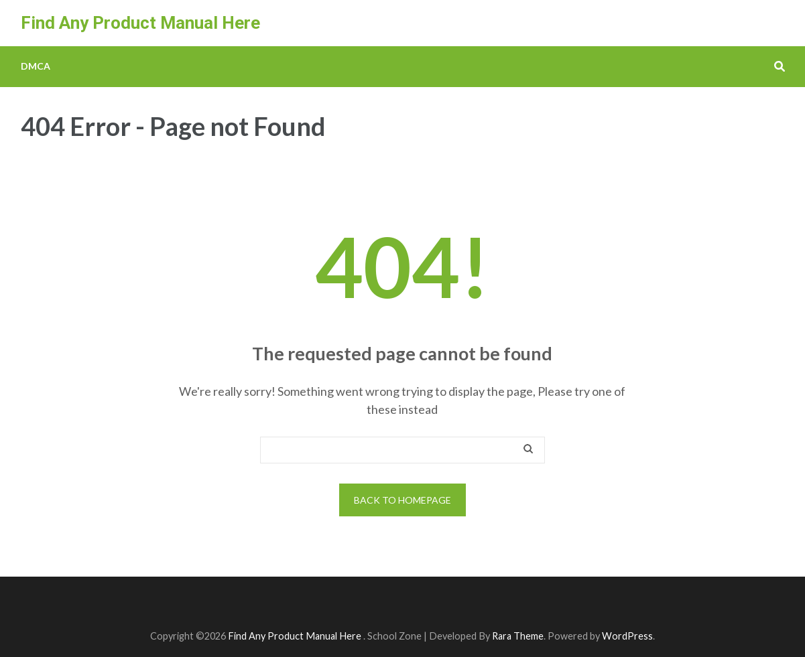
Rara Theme (518, 636)
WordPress (627, 636)
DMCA (35, 66)
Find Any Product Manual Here (140, 23)
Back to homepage (402, 500)
